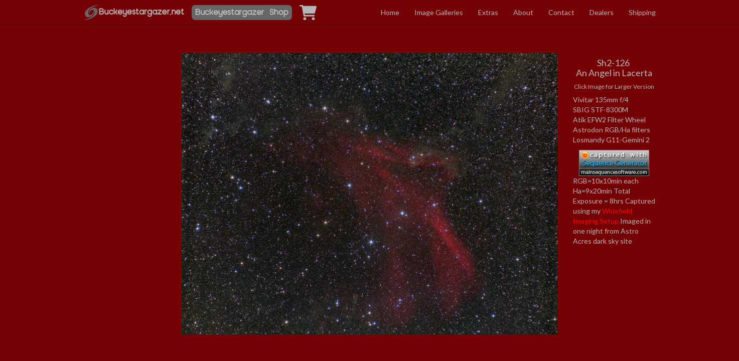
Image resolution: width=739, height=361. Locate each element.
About (523, 12)
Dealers (601, 12)
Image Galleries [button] (438, 12)
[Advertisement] (125, 147)
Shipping (642, 12)
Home (390, 12)
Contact (561, 12)
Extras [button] (488, 12)
